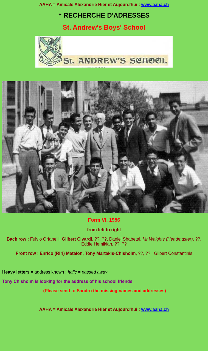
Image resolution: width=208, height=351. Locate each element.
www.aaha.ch (155, 4)
